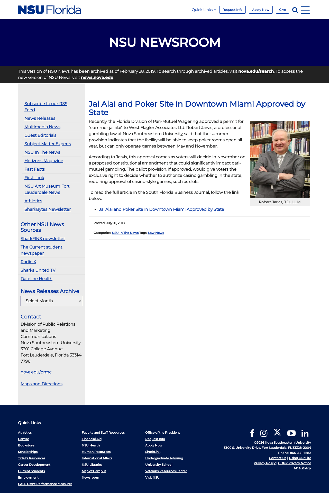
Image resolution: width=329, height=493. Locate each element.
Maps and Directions (41, 383)
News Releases (39, 118)
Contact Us (277, 458)
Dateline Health (36, 278)
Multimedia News (42, 126)
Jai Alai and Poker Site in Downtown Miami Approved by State (161, 209)
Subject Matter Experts (47, 143)
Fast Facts (34, 169)
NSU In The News (42, 152)
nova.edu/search (256, 71)
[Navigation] (305, 9)
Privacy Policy (265, 463)
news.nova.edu (97, 77)
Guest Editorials (40, 135)
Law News (156, 233)
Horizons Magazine (43, 160)
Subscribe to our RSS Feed (45, 106)
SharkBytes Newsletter (47, 209)
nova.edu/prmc (36, 372)
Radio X (28, 261)
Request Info (232, 10)
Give (282, 10)
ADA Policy (302, 468)
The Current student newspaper (41, 250)
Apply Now (260, 10)
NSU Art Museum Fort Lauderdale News (46, 189)
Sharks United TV (38, 270)
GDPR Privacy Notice (294, 463)
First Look (34, 177)
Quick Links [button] (204, 9)
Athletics (33, 200)
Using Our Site (300, 458)
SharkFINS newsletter (43, 238)
